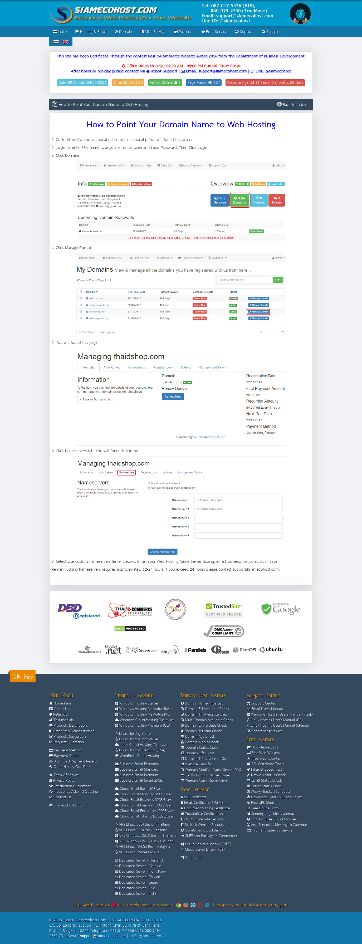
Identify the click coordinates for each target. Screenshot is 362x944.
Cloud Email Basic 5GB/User (139, 788)
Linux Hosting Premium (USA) (140, 750)
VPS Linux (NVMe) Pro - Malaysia (142, 846)
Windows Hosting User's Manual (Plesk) (280, 714)
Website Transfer (196, 764)
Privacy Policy (62, 780)
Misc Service (153, 31)
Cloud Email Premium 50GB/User (143, 805)
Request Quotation (66, 742)
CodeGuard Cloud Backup (203, 830)
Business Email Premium (136, 775)
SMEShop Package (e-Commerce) (209, 836)
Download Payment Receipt (73, 761)
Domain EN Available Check (205, 709)
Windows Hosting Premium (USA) (143, 725)
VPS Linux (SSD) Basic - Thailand (142, 824)
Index (60, 31)
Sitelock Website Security (202, 824)
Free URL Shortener (264, 802)
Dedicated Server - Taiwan (137, 877)
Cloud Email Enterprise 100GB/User (145, 811)
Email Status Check (264, 780)
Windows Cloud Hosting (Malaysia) (145, 720)
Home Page (60, 703)
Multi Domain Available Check (207, 720)
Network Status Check (266, 775)
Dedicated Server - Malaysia (139, 866)
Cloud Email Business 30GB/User (143, 799)
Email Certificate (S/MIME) (202, 802)
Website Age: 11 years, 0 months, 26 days (265, 82)
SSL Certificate (194, 797)
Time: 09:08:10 (128, 82)
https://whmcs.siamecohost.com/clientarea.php (107, 139)
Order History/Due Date (70, 767)
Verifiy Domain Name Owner (205, 775)
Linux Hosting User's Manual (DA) (275, 720)
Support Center (261, 703)
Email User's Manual (265, 709)
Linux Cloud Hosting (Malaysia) (142, 744)
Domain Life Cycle (197, 753)
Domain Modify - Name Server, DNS (211, 769)
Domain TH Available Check (205, 714)
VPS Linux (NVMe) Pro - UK (138, 852)
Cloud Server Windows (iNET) (206, 844)
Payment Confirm (65, 755)
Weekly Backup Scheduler (269, 791)
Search (270, 31)
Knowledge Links (262, 747)
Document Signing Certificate (205, 808)
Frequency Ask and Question (74, 791)
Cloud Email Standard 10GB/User (143, 794)
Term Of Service (64, 775)
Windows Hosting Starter (136, 703)
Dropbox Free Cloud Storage (271, 819)
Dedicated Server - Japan (136, 882)
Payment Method (65, 750)
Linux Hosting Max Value (136, 739)
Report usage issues (264, 731)
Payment (184, 31)
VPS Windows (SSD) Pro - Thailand (144, 841)
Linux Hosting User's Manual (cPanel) (278, 725)
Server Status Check (264, 786)
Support (244, 31)
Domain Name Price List (202, 703)
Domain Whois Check (200, 742)
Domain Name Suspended (204, 780)
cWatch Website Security (202, 819)
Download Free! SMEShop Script (274, 797)
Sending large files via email (271, 813)
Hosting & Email (91, 31)
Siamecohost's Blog (66, 805)
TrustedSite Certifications (202, 813)
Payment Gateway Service (269, 830)
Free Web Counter (263, 758)
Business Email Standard (136, 769)
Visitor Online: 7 (165, 82)
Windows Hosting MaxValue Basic (143, 709)
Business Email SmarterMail (139, 780)
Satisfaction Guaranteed (70, 786)
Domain (123, 31)
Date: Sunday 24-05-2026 (82, 82)
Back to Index (294, 104)
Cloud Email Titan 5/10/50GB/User (144, 816)
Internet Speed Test (264, 769)
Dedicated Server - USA (135, 888)
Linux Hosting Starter (133, 733)
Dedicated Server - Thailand (139, 860)
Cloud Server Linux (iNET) (203, 849)
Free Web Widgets (263, 753)
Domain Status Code (199, 747)
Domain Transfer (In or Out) (205, 758)
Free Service (214, 31)
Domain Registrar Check (201, 731)
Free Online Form (263, 808)
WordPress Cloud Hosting (137, 755)
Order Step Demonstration (72, 731)
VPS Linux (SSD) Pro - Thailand (141, 830)
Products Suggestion (67, 736)
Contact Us (62, 797)
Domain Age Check (198, 736)
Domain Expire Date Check (204, 725)
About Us (59, 709)
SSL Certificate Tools (265, 764)
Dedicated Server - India (135, 893)
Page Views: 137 (204, 82)
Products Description (68, 725)
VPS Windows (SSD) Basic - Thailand (146, 835)
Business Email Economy (137, 764)
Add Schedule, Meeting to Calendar (277, 824)
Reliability (59, 714)
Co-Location (193, 857)
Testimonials (61, 720)
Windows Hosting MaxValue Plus (143, 714)
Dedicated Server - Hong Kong (140, 871)
